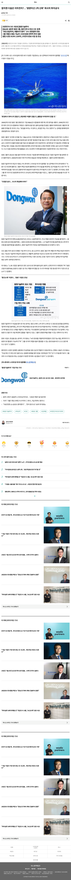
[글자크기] (69, 20)
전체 (12, 847)
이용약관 (33, 869)
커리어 (59, 851)
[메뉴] (2, 2)
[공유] (65, 20)
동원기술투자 (7, 411)
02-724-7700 (37, 873)
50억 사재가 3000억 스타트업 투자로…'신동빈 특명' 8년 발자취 (24, 397)
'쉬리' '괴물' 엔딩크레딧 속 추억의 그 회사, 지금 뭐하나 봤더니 (23, 401)
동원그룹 (35, 411)
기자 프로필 (59, 856)
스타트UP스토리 (35, 847)
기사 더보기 (67, 367)
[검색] (69, 2)
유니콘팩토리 (35, 865)
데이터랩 (64, 56)
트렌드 (12, 851)
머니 (35, 2)
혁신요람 (11, 856)
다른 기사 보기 (65, 422)
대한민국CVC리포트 (57, 411)
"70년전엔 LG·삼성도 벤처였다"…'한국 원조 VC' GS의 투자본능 (24, 404)
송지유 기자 (4, 13)
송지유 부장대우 (9, 421)
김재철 (44, 411)
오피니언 (35, 856)
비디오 (35, 851)
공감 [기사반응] (7, 20)
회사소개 (27, 869)
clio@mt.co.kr (9, 423)
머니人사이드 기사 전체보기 (10, 607)
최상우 (18, 411)
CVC (26, 411)
